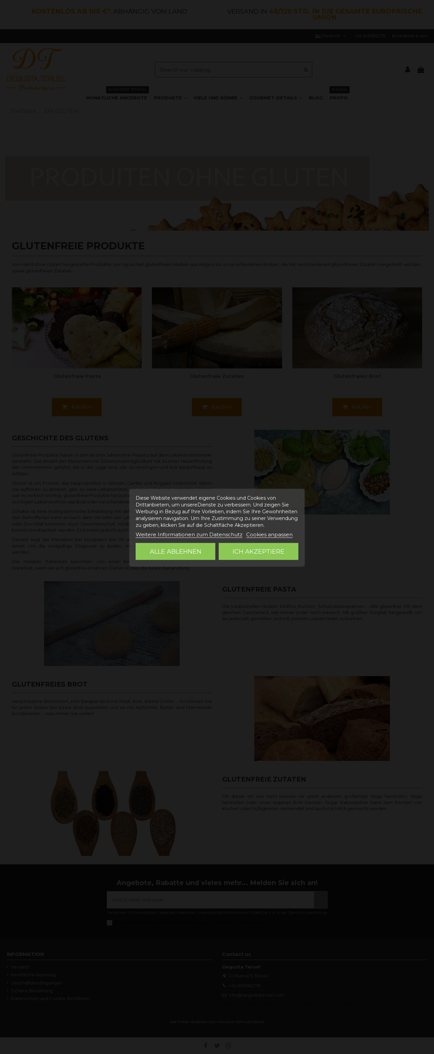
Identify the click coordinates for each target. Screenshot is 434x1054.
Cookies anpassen (269, 534)
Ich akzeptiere (258, 551)
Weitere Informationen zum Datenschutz (189, 534)
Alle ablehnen (175, 551)
